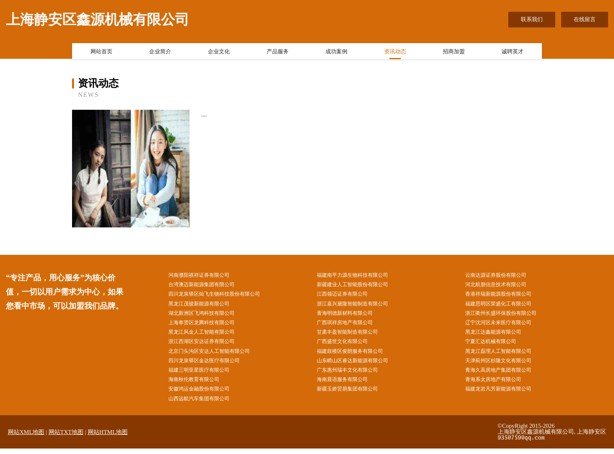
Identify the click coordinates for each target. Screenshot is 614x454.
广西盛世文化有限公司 (346, 344)
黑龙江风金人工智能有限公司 (206, 335)
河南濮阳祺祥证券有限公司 (203, 275)
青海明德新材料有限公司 (349, 315)
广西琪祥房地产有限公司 (349, 325)
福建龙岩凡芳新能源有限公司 (503, 394)
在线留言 (585, 19)
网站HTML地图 (108, 437)
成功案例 (336, 52)
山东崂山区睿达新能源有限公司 (357, 364)
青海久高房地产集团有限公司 (503, 374)
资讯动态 (395, 52)
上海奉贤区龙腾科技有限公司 (206, 325)
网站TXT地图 (66, 437)
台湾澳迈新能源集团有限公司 (206, 285)
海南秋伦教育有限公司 (197, 384)
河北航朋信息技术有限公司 (500, 285)
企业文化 (219, 52)
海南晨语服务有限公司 (346, 384)
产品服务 (277, 52)
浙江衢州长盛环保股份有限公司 (506, 315)
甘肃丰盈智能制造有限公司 (352, 335)
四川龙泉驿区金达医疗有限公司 (208, 364)
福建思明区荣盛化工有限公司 (503, 305)
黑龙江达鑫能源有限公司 (498, 335)
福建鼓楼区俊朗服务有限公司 (354, 355)
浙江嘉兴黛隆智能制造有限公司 (357, 305)
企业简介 (160, 52)
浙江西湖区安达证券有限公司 (206, 344)
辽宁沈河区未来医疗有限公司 (503, 325)
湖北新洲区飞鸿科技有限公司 (206, 315)
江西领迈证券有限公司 (346, 295)
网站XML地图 (26, 437)
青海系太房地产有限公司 (498, 384)
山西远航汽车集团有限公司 (203, 404)
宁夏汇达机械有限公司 (495, 344)
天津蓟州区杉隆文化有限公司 (503, 364)
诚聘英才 (512, 52)
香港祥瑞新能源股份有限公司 (503, 295)
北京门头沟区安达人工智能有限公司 (214, 355)
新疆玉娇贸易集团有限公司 (352, 394)
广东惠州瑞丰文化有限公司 (352, 374)
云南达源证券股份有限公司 (500, 275)
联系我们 (532, 19)
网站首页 (101, 52)
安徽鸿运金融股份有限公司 (203, 394)
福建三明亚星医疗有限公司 (203, 374)
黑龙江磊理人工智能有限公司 (503, 355)
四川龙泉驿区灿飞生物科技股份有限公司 (219, 295)
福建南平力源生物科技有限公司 (357, 275)
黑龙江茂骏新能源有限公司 (203, 305)
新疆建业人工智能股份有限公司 (357, 285)
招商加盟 (454, 52)
